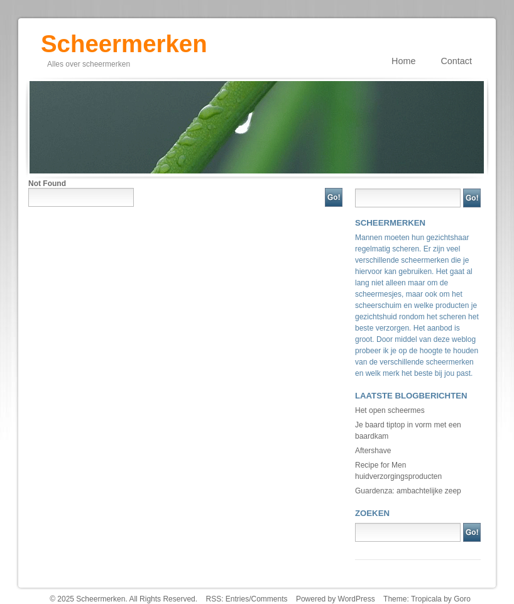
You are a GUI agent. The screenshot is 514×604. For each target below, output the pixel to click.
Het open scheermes (390, 410)
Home (403, 61)
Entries (237, 599)
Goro (462, 599)
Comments (269, 599)
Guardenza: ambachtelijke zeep (408, 490)
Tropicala (426, 599)
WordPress (356, 599)
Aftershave (373, 450)
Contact (456, 61)
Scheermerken (124, 39)
